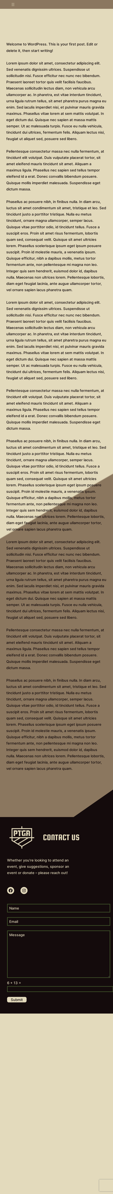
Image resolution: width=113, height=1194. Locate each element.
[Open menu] (13, 4)
